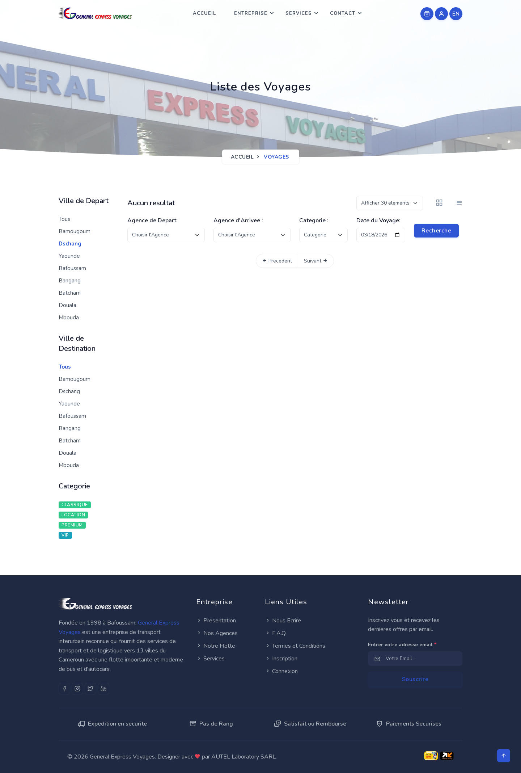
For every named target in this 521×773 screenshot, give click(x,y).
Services (298, 13)
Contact (342, 13)
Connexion (281, 671)
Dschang (70, 243)
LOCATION (73, 515)
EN (456, 14)
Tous (64, 219)
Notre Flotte (215, 646)
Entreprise (250, 13)
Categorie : (314, 220)
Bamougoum (74, 231)
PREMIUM (72, 525)
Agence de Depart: (152, 220)
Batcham (70, 293)
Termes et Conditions (295, 646)
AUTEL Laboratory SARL (243, 757)
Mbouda (69, 317)
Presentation (216, 621)
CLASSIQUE (75, 505)
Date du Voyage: (378, 220)
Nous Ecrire (283, 621)
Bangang (70, 280)
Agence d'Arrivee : (238, 220)
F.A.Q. (276, 633)
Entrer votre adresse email (402, 644)
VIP (65, 535)
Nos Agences (217, 633)
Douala (67, 305)
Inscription (281, 659)
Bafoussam (72, 268)
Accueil (204, 13)
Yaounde (69, 256)
